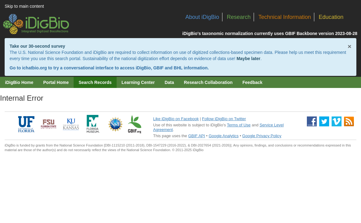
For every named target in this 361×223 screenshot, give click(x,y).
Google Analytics (223, 135)
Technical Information (284, 17)
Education (331, 17)
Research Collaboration (208, 82)
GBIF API (196, 135)
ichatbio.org (34, 67)
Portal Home (56, 82)
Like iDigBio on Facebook (176, 118)
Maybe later (248, 58)
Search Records (95, 82)
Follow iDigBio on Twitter (224, 118)
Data (169, 82)
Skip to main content (24, 6)
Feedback (253, 82)
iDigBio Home (19, 82)
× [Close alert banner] (349, 46)
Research (239, 17)
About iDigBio (202, 17)
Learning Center (138, 82)
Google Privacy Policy (261, 135)
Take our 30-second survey (37, 46)
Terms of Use (239, 125)
